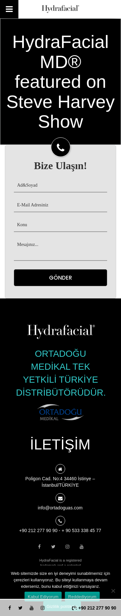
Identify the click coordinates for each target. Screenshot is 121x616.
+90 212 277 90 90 (38, 530)
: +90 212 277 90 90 (94, 607)
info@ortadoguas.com (60, 507)
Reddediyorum (82, 596)
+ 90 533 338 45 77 (81, 530)
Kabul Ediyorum (43, 596)
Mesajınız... (60, 249)
